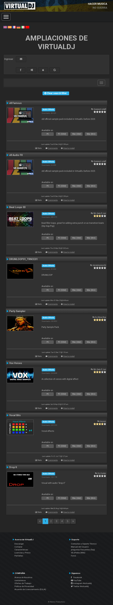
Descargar (19, 544)
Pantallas (18, 556)
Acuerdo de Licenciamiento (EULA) (30, 589)
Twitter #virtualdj (80, 586)
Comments (53, 148)
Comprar (18, 547)
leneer (103, 421)
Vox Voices (15, 363)
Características (21, 549)
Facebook (76, 577)
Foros (73, 556)
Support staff (100, 109)
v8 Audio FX (16, 155)
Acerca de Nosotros (23, 577)
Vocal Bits (15, 415)
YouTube (76, 580)
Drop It (13, 467)
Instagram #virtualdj (81, 583)
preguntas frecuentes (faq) (83, 549)
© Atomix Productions (56, 602)
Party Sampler (17, 311)
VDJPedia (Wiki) (78, 553)
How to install (69, 148)
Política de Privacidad (24, 586)
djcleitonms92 (99, 265)
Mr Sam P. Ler (99, 213)
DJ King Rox (100, 317)
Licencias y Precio (22, 553)
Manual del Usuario (80, 547)
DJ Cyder (102, 473)
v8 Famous (15, 103)
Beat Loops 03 (17, 207)
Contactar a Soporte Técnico (84, 544)
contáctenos (20, 580)
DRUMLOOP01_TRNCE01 (23, 259)
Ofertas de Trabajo (22, 583)
